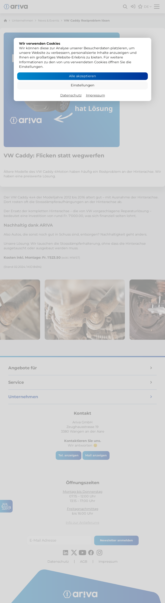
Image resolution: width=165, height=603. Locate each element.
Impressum (95, 95)
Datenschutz (71, 95)
